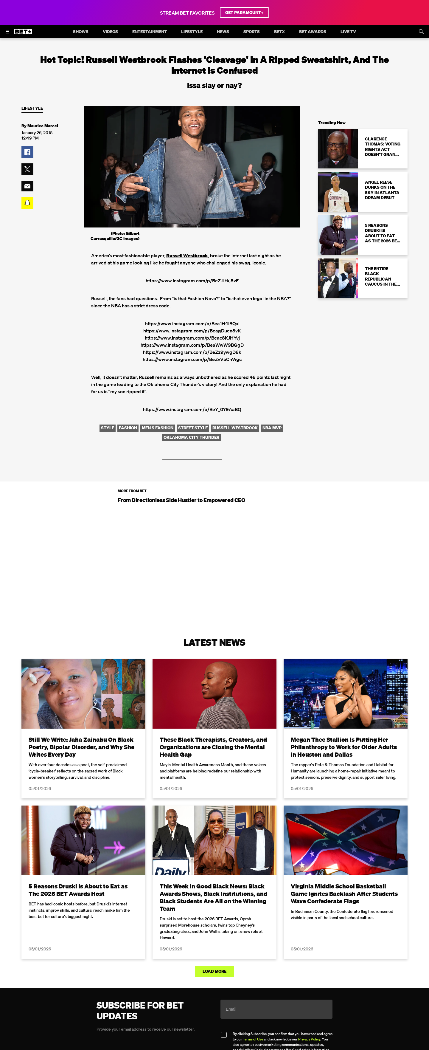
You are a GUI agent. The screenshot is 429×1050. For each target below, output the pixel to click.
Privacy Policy (309, 1039)
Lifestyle (32, 108)
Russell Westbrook (187, 255)
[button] (27, 152)
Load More (214, 971)
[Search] (421, 31)
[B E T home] (23, 34)
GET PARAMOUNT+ (244, 12)
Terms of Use (253, 1039)
